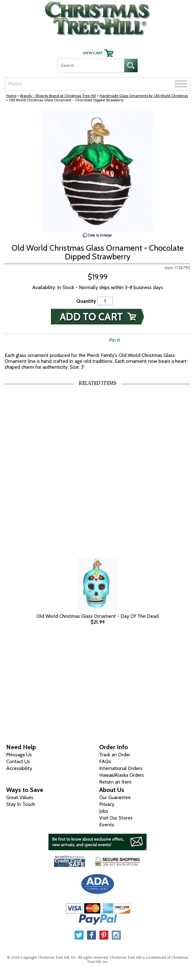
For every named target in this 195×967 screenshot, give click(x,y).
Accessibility (19, 768)
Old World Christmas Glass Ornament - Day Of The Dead (97, 616)
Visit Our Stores (116, 818)
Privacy (106, 804)
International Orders (120, 768)
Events (106, 825)
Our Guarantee (115, 797)
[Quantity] (105, 301)
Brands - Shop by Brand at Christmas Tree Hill (58, 95)
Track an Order (114, 755)
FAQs (105, 761)
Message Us (19, 755)
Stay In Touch (20, 804)
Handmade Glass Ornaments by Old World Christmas (144, 95)
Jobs (103, 811)
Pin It (114, 340)
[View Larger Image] (97, 171)
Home (11, 95)
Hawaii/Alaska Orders (121, 775)
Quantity (86, 301)
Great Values (19, 797)
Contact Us (18, 761)
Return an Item (115, 782)
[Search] (90, 66)
